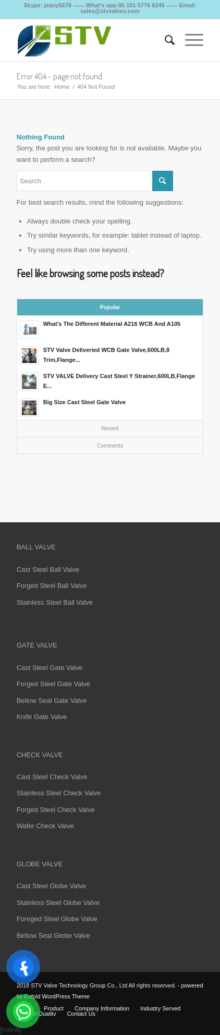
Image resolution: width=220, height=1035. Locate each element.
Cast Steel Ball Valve (48, 569)
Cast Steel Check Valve (52, 777)
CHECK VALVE (40, 755)
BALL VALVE (36, 547)
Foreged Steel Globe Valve (57, 919)
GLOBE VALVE (40, 864)
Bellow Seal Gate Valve (52, 700)
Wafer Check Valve (45, 826)
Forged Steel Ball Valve (52, 586)
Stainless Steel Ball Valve (55, 602)
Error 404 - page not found (59, 76)
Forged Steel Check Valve (56, 810)
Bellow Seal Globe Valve (53, 935)
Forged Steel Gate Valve (53, 684)
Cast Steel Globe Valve (51, 886)
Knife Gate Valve (42, 717)
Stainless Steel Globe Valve (58, 903)
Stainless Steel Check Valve (59, 793)
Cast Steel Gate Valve (50, 668)
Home (61, 87)
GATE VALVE (37, 645)
